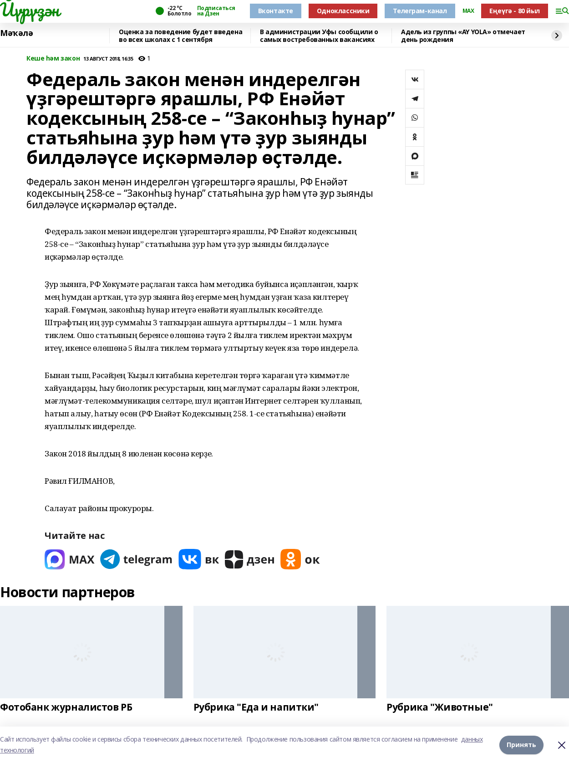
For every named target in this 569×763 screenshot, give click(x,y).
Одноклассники (343, 10)
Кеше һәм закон (53, 58)
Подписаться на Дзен (216, 10)
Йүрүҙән (29, 9)
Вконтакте (275, 10)
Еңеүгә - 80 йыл (514, 10)
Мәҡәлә (16, 33)
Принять (521, 744)
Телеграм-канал (420, 10)
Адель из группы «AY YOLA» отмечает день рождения (463, 35)
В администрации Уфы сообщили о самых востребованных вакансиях (319, 35)
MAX (468, 11)
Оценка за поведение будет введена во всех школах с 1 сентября (180, 35)
